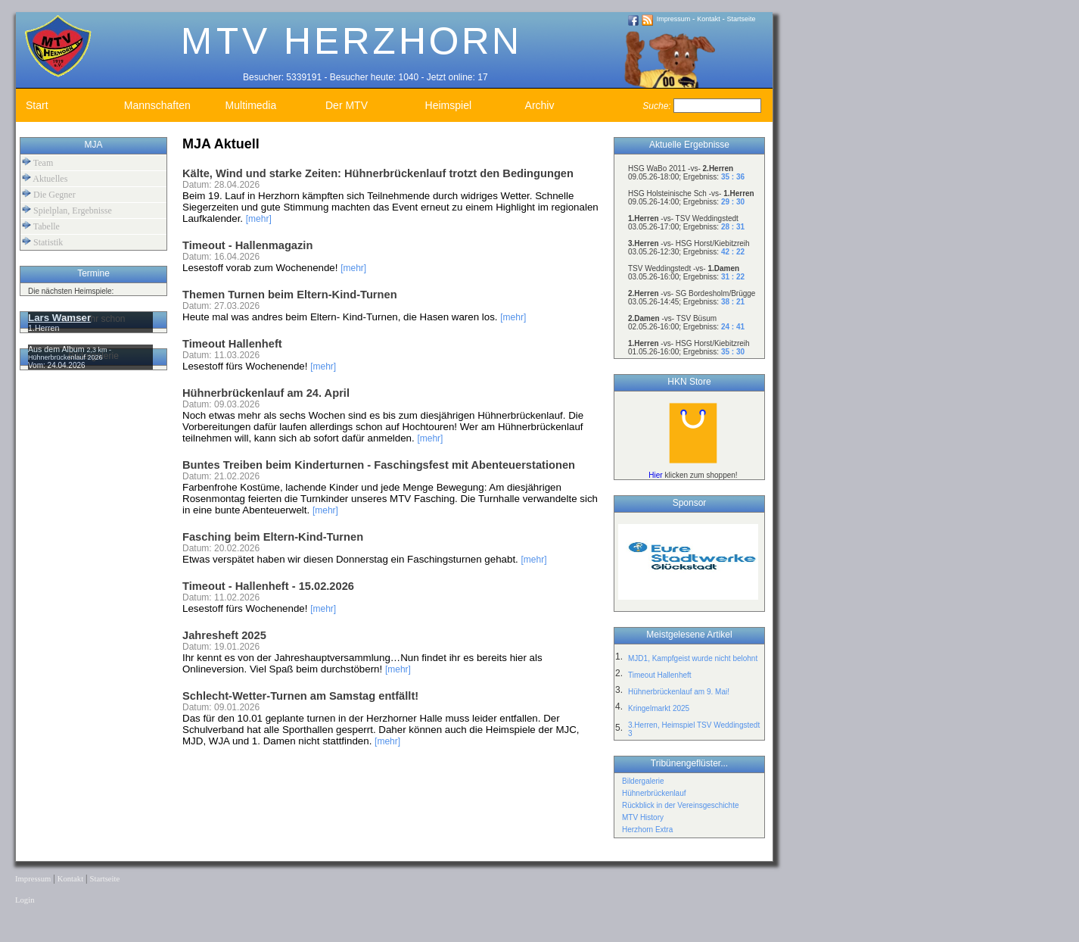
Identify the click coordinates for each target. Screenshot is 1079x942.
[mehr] (259, 219)
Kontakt (708, 19)
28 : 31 (733, 227)
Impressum (674, 19)
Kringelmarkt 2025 (658, 708)
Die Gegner (49, 194)
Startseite (741, 19)
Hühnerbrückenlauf (654, 793)
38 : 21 (733, 302)
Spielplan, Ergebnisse (67, 210)
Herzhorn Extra (647, 829)
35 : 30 (733, 352)
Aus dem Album (57, 349)
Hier (655, 475)
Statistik (42, 242)
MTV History (643, 817)
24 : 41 (733, 327)
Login (24, 900)
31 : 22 (733, 277)
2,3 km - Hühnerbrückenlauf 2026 (69, 353)
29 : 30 (733, 202)
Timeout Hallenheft (660, 675)
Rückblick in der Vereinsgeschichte (680, 805)
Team (37, 162)
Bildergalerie (643, 781)
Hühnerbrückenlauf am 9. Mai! (678, 692)
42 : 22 (733, 252)
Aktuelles (44, 178)
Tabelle (41, 226)
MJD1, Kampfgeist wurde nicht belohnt (692, 658)
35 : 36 (733, 177)
